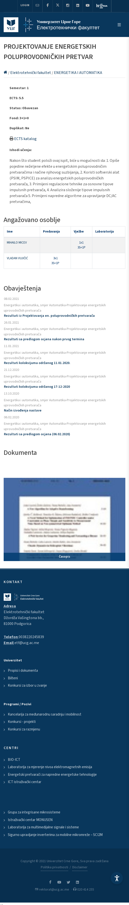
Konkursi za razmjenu (24, 729)
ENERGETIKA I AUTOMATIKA (78, 72)
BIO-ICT (14, 759)
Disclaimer (79, 867)
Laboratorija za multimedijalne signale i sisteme (43, 827)
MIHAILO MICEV (17, 242)
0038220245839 (31, 637)
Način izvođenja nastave (23, 410)
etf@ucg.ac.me (26, 643)
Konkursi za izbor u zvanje (27, 685)
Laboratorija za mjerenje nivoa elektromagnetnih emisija (50, 767)
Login (25, 5)
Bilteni (13, 678)
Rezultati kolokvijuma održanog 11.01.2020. (37, 363)
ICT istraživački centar (24, 782)
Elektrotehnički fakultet (31, 72)
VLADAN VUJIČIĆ (17, 258)
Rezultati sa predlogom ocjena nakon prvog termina (44, 339)
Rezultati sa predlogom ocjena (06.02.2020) (37, 434)
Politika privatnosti (54, 867)
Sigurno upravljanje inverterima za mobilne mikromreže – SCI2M (55, 834)
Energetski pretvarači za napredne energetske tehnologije (52, 774)
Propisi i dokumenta (23, 670)
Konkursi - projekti (22, 721)
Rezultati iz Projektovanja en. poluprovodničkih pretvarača (49, 315)
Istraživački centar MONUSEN (30, 820)
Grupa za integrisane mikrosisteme (34, 812)
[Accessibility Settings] (117, 878)
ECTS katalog (25, 138)
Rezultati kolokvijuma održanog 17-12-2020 (37, 386)
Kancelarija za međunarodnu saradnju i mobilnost (44, 714)
